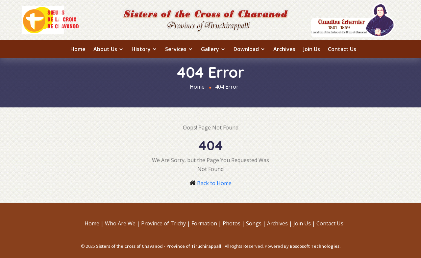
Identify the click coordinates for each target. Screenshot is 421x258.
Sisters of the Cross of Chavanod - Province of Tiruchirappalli (159, 246)
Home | (94, 223)
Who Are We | (122, 223)
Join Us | (304, 223)
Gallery (213, 49)
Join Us (311, 49)
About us (108, 49)
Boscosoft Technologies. (315, 246)
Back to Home (214, 183)
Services (179, 49)
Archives (284, 49)
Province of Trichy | (165, 223)
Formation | (206, 223)
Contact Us (342, 49)
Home (78, 49)
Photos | (234, 223)
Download (249, 49)
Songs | (256, 223)
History (144, 49)
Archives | (279, 223)
